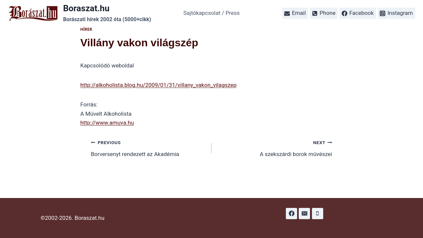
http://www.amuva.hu (107, 122)
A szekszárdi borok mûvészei (274, 147)
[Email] (304, 213)
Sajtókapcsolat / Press (211, 13)
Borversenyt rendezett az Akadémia (148, 147)
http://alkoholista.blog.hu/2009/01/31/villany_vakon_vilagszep (158, 85)
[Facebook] (291, 213)
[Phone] (317, 213)
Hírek (86, 29)
